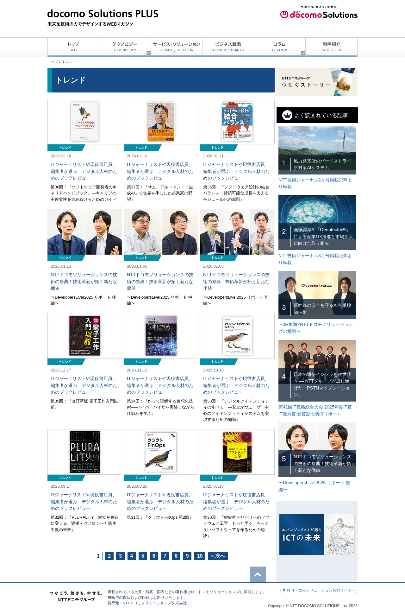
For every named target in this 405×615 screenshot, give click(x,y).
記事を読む (84, 151)
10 (200, 556)
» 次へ (218, 556)
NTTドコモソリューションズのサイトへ (321, 590)
